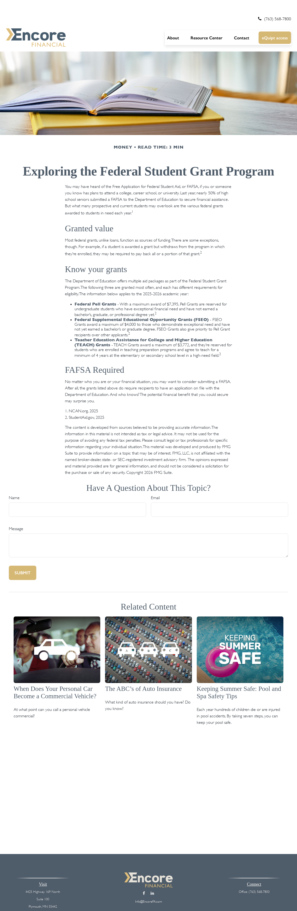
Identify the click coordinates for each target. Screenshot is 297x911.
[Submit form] (22, 559)
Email (155, 483)
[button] (173, 24)
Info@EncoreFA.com (148, 887)
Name (14, 483)
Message (16, 514)
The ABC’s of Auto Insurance (143, 674)
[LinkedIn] (152, 879)
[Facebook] (144, 879)
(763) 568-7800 (274, 4)
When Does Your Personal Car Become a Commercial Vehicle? (55, 678)
